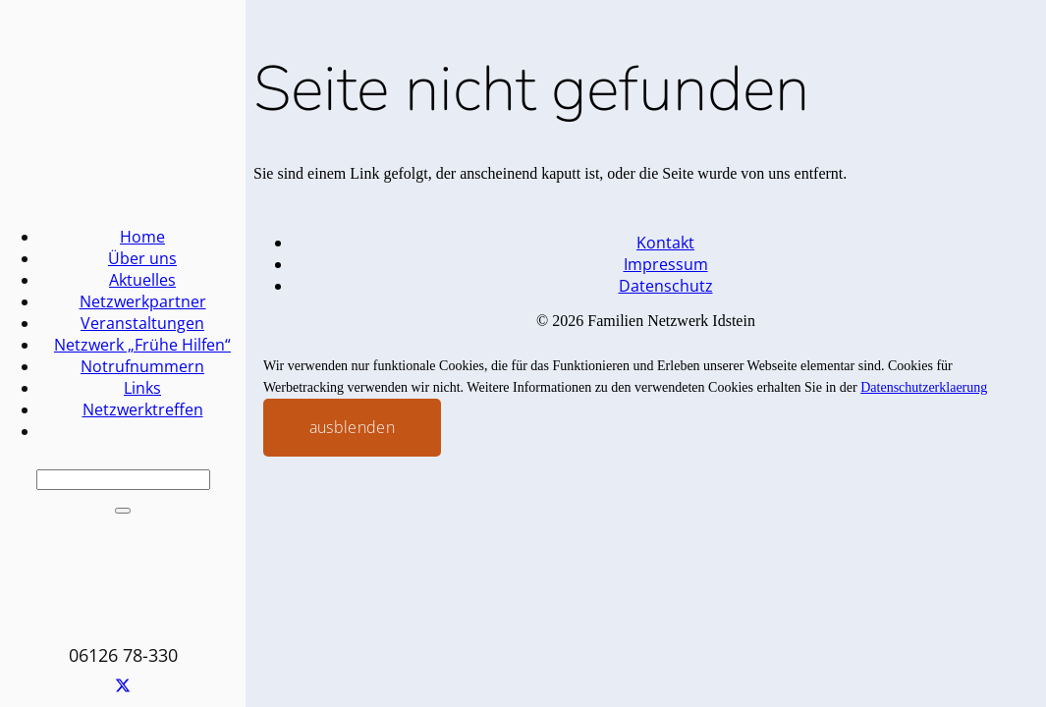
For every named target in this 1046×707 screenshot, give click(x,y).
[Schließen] (123, 511)
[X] (123, 687)
